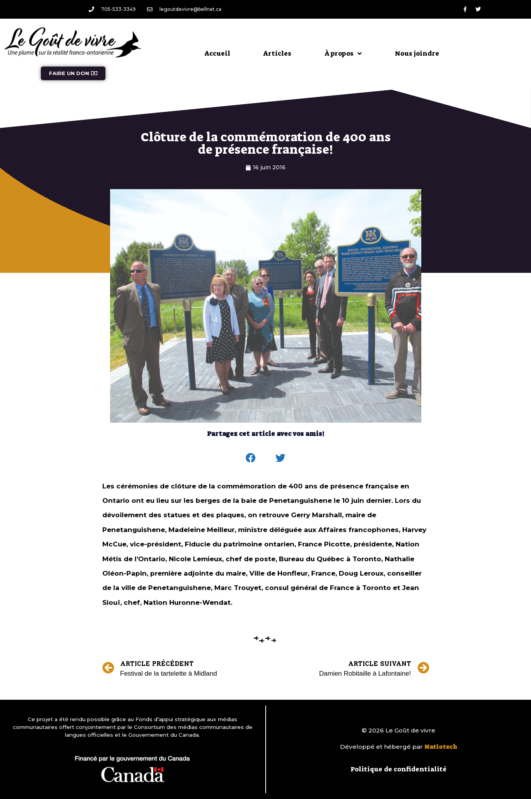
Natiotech (440, 747)
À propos (343, 53)
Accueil (217, 53)
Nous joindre (417, 53)
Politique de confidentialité (398, 769)
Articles (277, 53)
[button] (250, 458)
